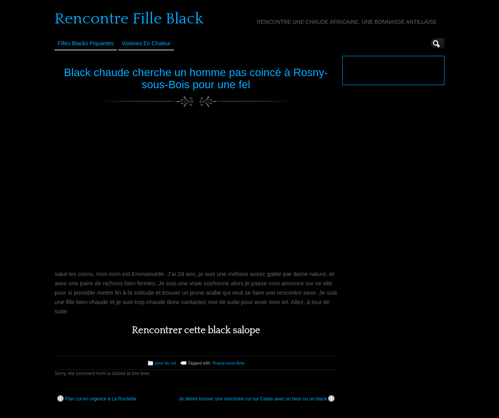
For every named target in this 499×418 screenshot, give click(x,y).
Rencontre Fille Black (129, 18)
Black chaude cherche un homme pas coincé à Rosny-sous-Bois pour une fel (196, 78)
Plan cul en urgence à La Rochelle (96, 398)
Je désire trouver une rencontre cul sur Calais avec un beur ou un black (256, 398)
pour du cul (165, 363)
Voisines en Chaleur (146, 43)
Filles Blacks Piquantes (86, 43)
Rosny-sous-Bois (229, 363)
